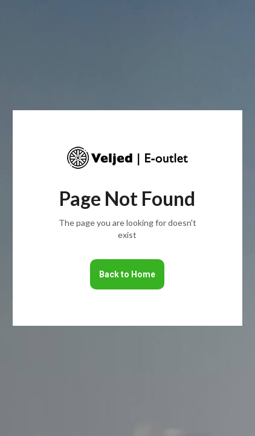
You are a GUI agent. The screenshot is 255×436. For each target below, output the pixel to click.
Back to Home (127, 274)
